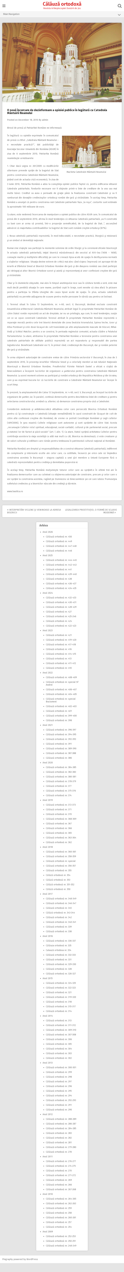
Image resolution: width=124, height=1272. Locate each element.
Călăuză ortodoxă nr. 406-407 (61, 698)
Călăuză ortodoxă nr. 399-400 (61, 724)
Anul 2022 (48, 681)
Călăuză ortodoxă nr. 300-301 (61, 1076)
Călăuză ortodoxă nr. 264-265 (61, 1207)
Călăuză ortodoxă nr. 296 (59, 1095)
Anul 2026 (48, 541)
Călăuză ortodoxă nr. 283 (59, 1142)
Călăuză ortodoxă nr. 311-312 (61, 1034)
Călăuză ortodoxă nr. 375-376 (61, 799)
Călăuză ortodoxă (62, 4)
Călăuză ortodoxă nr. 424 (59, 630)
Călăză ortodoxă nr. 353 (58, 888)
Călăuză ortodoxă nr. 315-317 (61, 1015)
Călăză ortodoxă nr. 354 (58, 884)
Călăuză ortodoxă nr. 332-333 (61, 963)
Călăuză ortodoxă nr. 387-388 (61, 762)
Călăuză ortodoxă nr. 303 (59, 1062)
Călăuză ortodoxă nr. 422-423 (61, 634)
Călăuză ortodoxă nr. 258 (59, 1221)
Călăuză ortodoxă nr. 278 (59, 1160)
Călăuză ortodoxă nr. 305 (59, 1053)
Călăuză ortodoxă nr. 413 (59, 667)
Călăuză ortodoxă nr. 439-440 (61, 583)
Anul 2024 (48, 602)
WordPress (32, 1268)
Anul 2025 (48, 564)
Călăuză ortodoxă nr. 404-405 (61, 703)
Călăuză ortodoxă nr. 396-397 (61, 738)
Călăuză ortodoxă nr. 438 (59, 587)
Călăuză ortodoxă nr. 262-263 (61, 1212)
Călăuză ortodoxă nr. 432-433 (61, 606)
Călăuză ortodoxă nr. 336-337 (61, 949)
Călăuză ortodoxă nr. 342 (59, 926)
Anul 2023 (48, 639)
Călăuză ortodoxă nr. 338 (59, 940)
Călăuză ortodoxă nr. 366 (59, 837)
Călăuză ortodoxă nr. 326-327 (61, 982)
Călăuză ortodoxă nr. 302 (59, 1067)
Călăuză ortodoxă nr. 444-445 (61, 569)
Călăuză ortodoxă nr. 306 (59, 1048)
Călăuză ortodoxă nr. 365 (59, 842)
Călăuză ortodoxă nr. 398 (59, 729)
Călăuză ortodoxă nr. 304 (59, 1057)
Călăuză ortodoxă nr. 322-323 (61, 996)
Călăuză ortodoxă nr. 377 (59, 795)
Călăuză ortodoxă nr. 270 (59, 1179)
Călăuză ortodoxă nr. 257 (59, 1231)
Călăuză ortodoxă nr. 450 (59, 545)
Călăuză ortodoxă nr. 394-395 (61, 743)
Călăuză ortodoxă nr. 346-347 (61, 912)
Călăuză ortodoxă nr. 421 (59, 644)
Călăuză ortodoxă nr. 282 (59, 1146)
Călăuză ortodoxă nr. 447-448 (61, 555)
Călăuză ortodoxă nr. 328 (59, 978)
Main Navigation (62, 14)
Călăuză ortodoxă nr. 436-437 (61, 592)
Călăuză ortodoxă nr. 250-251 (61, 1250)
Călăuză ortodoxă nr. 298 (59, 1085)
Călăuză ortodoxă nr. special (61, 870)
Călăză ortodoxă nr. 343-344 (60, 921)
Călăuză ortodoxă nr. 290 (59, 1118)
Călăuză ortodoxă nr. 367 (59, 832)
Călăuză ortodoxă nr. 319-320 (61, 1006)
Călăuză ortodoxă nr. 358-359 (61, 865)
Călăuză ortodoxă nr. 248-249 (61, 1254)
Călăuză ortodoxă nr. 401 (59, 720)
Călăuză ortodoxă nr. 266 (59, 1193)
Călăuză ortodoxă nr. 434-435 (61, 597)
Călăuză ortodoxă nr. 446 (59, 559)
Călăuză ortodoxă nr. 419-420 (61, 648)
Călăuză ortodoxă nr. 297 (59, 1090)
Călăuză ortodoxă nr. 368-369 (61, 827)
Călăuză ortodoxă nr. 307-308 (61, 1043)
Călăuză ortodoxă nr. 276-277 (61, 1170)
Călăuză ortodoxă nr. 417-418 (61, 653)
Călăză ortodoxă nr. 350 (58, 898)
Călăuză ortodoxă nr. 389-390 (61, 757)
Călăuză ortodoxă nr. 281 (59, 1151)
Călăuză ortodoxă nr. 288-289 (61, 1128)
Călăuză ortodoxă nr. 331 (59, 968)
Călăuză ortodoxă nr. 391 (59, 752)
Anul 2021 (48, 734)
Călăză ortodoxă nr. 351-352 (60, 893)
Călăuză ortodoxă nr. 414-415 (61, 662)
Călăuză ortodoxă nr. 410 (59, 677)
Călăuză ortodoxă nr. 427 (59, 620)
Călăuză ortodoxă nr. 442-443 (61, 573)
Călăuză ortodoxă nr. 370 (59, 823)
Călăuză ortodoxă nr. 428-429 (61, 616)
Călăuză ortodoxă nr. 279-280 (61, 1156)
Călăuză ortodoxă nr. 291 (59, 1114)
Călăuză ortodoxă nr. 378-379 (61, 790)
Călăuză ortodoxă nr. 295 (59, 1099)
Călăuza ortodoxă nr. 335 (58, 954)
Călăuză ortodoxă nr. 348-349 (61, 907)
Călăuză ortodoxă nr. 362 (59, 851)
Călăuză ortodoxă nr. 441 (59, 578)
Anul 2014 (48, 1024)
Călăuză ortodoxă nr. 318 (59, 1010)
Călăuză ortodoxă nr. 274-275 (61, 1175)
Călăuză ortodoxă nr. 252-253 (61, 1245)
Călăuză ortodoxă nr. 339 (59, 935)
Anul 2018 (48, 856)
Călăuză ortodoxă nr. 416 (59, 658)
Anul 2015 (48, 987)
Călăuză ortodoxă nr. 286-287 (61, 1132)
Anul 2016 (48, 945)
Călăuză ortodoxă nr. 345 (59, 917)
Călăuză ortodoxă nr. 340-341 (61, 931)
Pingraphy (7, 1268)
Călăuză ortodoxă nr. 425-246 (61, 625)
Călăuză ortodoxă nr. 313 (59, 1029)
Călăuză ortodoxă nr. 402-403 (61, 715)
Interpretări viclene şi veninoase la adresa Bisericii (29, 520)
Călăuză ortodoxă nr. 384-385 (61, 776)
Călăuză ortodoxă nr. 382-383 (61, 781)
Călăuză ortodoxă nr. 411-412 (61, 672)
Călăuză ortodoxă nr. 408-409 (61, 686)
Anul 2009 (48, 1240)
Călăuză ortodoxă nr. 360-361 (61, 860)
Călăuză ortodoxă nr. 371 (59, 818)
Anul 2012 (48, 1123)
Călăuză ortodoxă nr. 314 (59, 1020)
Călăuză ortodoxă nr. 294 (59, 1104)
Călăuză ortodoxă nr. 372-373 (61, 813)
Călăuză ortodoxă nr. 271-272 (61, 1184)
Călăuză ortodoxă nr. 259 (59, 1217)
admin (45, 119)
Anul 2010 (48, 1203)
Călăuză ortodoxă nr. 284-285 (61, 1137)
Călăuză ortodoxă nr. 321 (59, 1001)
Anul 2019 (48, 809)
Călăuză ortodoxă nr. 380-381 (61, 785)
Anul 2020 (48, 771)
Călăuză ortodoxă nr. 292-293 (61, 1109)
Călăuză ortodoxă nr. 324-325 (61, 992)
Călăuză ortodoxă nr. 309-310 (61, 1038)
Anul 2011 (48, 1165)
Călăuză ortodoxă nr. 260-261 (61, 1226)
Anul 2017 (48, 902)
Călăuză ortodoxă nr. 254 (59, 1235)
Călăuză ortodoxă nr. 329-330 (61, 973)
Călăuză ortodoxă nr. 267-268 (61, 1198)
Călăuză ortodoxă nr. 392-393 (61, 748)
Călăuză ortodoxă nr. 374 (59, 804)
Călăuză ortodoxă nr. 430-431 (61, 611)
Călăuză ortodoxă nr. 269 (59, 1189)
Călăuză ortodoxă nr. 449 (59, 550)
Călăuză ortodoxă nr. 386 (59, 766)
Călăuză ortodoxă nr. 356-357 (61, 874)
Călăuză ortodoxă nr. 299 (59, 1081)
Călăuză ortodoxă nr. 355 (59, 879)
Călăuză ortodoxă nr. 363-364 (61, 846)
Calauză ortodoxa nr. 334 (58, 959)
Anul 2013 (48, 1071)
